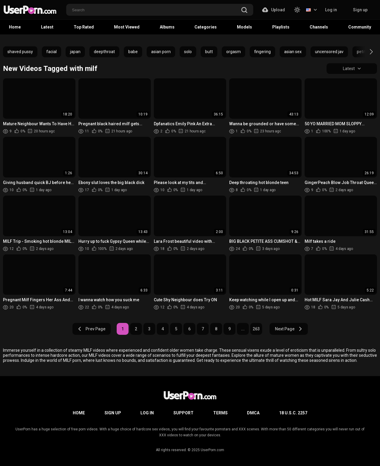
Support (183, 412)
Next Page (289, 328)
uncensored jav (329, 51)
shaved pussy (20, 51)
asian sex (293, 51)
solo (188, 51)
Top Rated (84, 27)
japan (75, 51)
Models (244, 27)
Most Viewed (127, 27)
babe (133, 51)
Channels (319, 27)
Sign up (360, 9)
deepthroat (104, 51)
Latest (47, 27)
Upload (273, 10)
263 (256, 328)
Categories (205, 27)
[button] (366, 51)
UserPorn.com (212, 450)
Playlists (280, 27)
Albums (167, 27)
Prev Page (91, 328)
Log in (331, 9)
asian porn (161, 51)
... (243, 328)
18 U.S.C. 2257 (293, 412)
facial (51, 51)
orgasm (233, 51)
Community (359, 27)
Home (15, 27)
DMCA (253, 412)
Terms (220, 412)
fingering (262, 51)
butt (209, 51)
